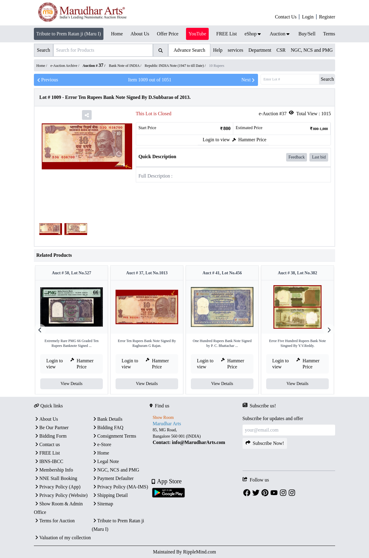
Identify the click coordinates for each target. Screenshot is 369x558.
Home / (42, 66)
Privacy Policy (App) (57, 486)
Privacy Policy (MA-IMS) (120, 486)
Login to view (216, 139)
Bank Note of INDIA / (125, 66)
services (235, 50)
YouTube (197, 33)
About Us (46, 419)
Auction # (93, 66)
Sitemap (102, 503)
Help (217, 50)
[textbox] (196, 436)
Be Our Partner (51, 427)
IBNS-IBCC (48, 461)
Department (259, 50)
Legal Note (105, 461)
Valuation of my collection (62, 537)
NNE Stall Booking (55, 478)
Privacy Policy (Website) (61, 495)
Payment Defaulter (113, 478)
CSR (281, 50)
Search (327, 79)
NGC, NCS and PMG (312, 50)
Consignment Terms (114, 436)
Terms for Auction (54, 520)
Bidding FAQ (107, 427)
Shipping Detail (110, 495)
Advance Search (189, 50)
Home (100, 452)
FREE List (47, 452)
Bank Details (107, 419)
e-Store (101, 444)
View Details (71, 383)
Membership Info (53, 469)
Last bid (319, 157)
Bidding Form (50, 436)
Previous (47, 80)
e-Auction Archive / (65, 66)
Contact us (47, 444)
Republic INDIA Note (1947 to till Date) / (176, 66)
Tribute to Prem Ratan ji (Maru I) (68, 33)
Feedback (297, 157)
